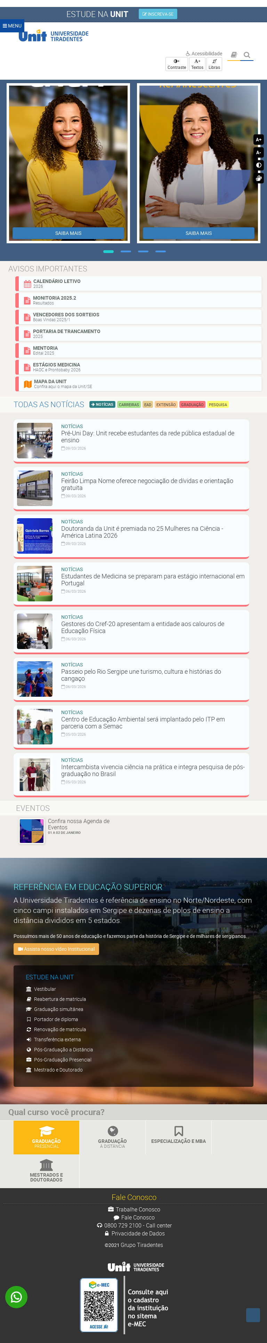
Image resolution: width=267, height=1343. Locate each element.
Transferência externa (53, 1039)
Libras (214, 64)
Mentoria (140, 350)
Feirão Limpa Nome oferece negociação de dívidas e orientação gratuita (147, 484)
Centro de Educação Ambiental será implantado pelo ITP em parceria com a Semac (143, 722)
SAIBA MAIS (68, 233)
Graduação (192, 404)
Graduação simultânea (54, 1009)
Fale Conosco (134, 1217)
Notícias (104, 404)
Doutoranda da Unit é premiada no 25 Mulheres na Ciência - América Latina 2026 (142, 531)
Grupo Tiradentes (142, 1245)
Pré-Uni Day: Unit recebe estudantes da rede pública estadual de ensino (147, 436)
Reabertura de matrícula (56, 999)
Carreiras (129, 404)
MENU (12, 25)
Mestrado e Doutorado (54, 1069)
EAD (147, 404)
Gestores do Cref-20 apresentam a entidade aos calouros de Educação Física (142, 627)
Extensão (166, 404)
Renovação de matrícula (56, 1029)
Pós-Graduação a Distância (59, 1049)
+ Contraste (177, 64)
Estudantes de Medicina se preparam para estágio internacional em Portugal (153, 579)
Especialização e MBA (178, 1135)
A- (258, 152)
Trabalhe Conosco (134, 1209)
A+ (258, 139)
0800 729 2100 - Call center (134, 1225)
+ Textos (197, 64)
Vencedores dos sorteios (140, 316)
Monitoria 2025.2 (140, 300)
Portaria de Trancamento (140, 333)
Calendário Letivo (140, 283)
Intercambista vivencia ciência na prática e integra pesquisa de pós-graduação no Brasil (153, 770)
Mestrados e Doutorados (46, 1171)
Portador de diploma (52, 1019)
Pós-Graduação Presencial (58, 1059)
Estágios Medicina (140, 366)
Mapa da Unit (140, 383)
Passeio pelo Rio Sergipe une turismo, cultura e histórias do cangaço (141, 674)
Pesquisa (218, 404)
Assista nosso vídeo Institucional (56, 949)
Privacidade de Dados (134, 1233)
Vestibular (41, 989)
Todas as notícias (49, 404)
